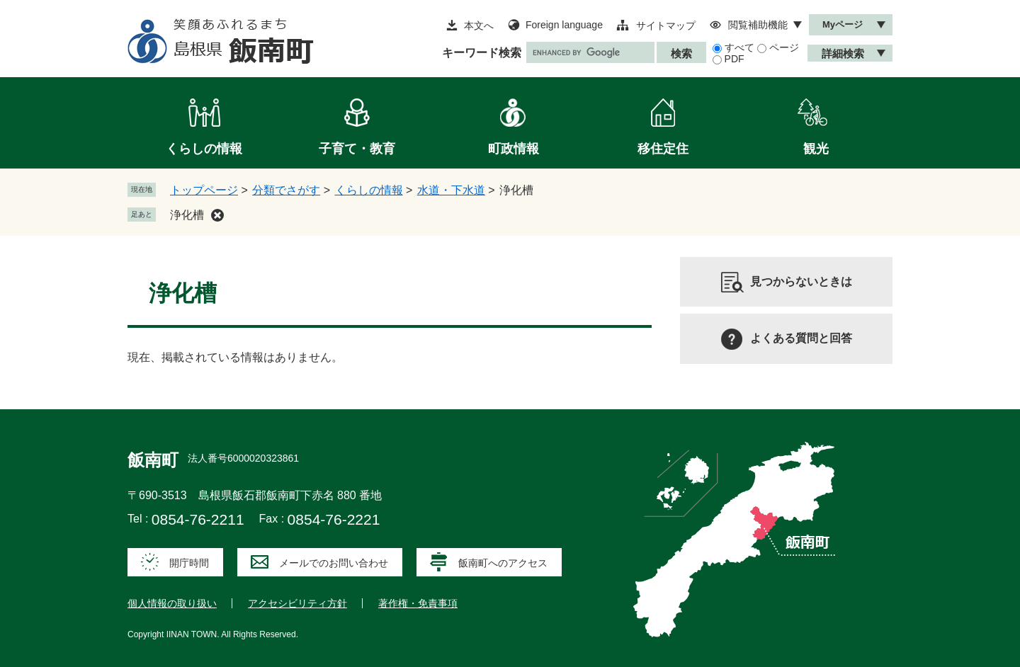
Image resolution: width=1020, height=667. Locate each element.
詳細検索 (843, 53)
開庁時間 (189, 563)
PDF (734, 58)
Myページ (842, 24)
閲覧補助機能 (758, 24)
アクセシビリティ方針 (297, 603)
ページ (784, 47)
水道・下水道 (451, 190)
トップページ (204, 190)
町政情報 (513, 149)
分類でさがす (286, 190)
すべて (739, 47)
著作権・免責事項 (418, 603)
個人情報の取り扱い (172, 603)
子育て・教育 (357, 149)
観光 (816, 149)
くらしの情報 (204, 149)
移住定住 (663, 149)
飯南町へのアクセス (503, 563)
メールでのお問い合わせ (333, 563)
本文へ (479, 25)
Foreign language (564, 24)
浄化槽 (187, 215)
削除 (217, 215)
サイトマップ (666, 25)
